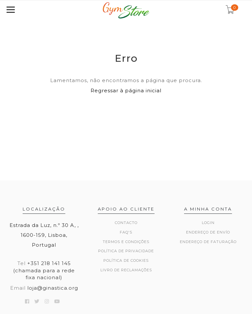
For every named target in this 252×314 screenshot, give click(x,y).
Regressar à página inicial (126, 90)
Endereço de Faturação (208, 241)
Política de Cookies (126, 260)
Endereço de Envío (208, 232)
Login (208, 222)
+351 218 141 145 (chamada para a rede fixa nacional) (44, 270)
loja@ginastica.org (52, 288)
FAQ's (126, 232)
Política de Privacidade (126, 251)
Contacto (126, 222)
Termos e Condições (126, 241)
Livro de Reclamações (126, 270)
